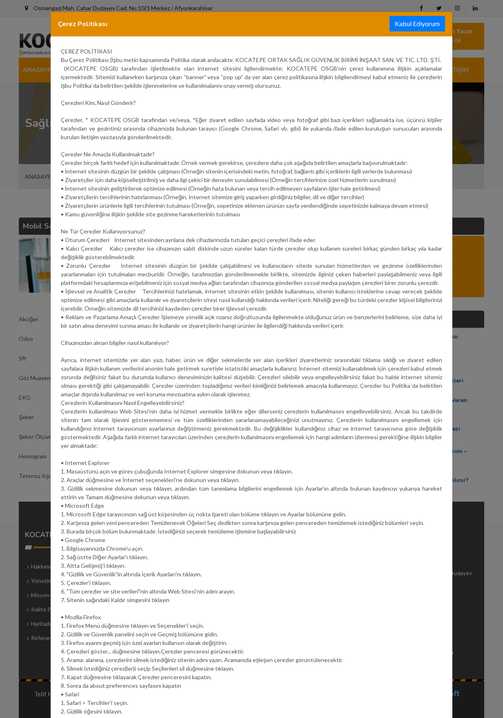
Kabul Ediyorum (417, 23)
